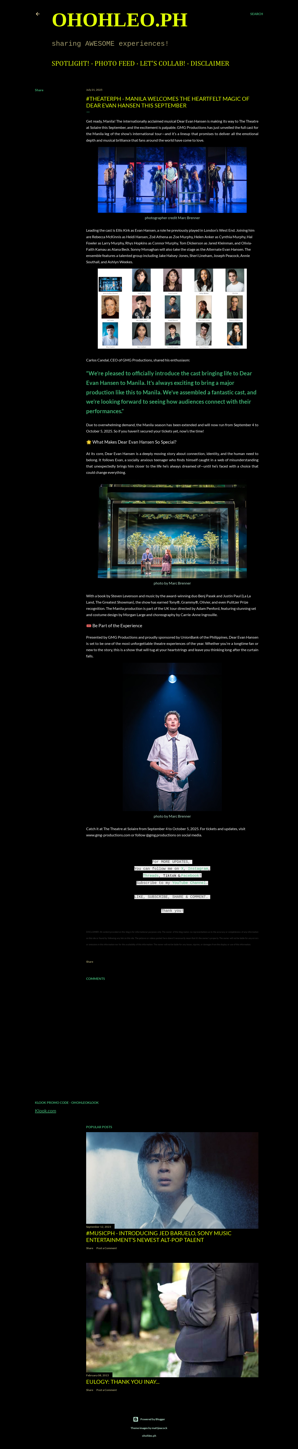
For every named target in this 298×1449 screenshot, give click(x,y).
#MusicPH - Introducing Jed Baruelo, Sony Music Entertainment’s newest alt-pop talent (158, 1236)
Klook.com (45, 1110)
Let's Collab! (162, 63)
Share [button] (39, 90)
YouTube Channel (189, 883)
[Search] (256, 13)
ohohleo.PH (119, 20)
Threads (151, 876)
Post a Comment (106, 1248)
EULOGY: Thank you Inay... (122, 1381)
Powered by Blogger (149, 1419)
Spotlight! (70, 63)
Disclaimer (209, 63)
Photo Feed (115, 63)
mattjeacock (159, 1428)
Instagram (198, 869)
